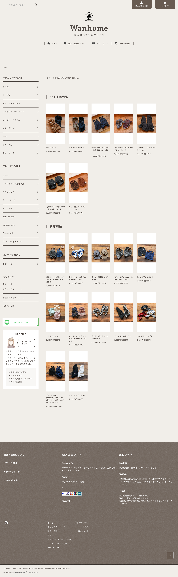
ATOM (11, 305)
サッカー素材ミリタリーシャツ (100, 278)
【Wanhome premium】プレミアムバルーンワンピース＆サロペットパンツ (55, 399)
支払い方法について (56, 527)
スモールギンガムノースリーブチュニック (123, 278)
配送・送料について (56, 531)
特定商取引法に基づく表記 (59, 539)
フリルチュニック (53, 336)
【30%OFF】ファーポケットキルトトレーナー (55, 208)
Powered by (20, 573)
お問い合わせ (100, 43)
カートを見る (122, 43)
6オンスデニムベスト (145, 277)
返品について (53, 535)
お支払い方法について (12, 289)
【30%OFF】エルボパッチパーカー (146, 148)
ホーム (52, 43)
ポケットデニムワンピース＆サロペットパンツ (100, 149)
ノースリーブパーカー (122, 336)
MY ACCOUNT (141, 4)
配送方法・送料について (13, 297)
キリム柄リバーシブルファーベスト (77, 208)
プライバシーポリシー (57, 543)
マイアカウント (83, 523)
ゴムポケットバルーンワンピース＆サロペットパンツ (55, 279)
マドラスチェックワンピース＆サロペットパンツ (77, 338)
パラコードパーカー (76, 147)
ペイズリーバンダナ (144, 336)
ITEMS (165, 4)
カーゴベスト (51, 147)
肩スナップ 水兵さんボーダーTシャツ (77, 278)
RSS (5, 305)
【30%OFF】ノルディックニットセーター (123, 148)
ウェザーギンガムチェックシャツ (100, 337)
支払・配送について (75, 43)
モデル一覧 (7, 284)
